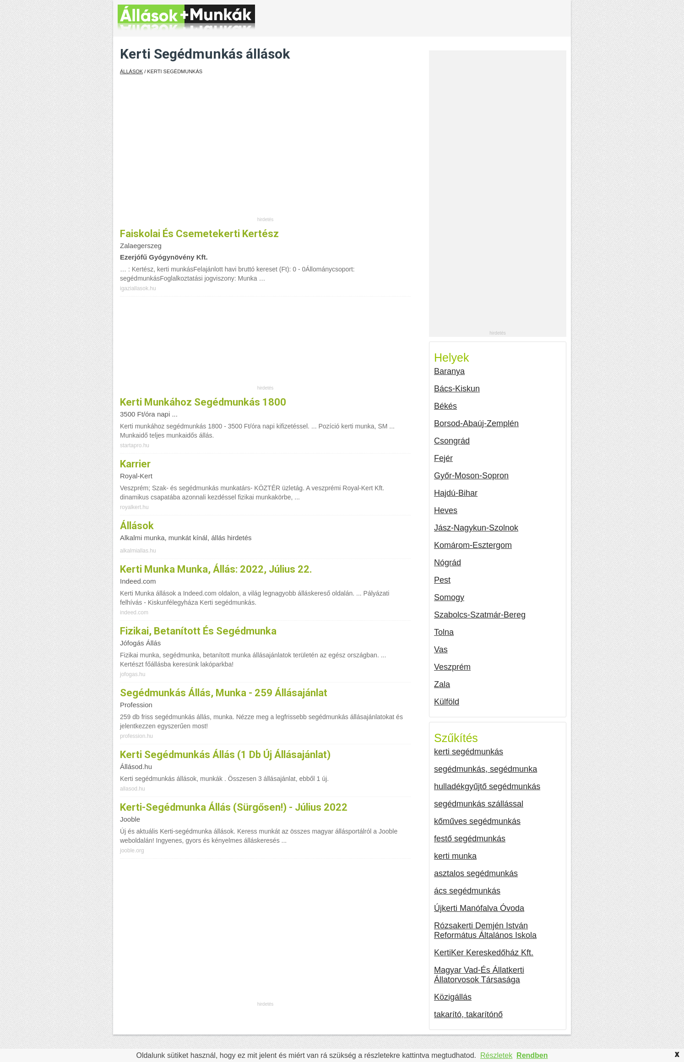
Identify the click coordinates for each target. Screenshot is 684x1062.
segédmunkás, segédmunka (485, 769)
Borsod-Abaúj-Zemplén (476, 423)
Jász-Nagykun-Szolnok (476, 527)
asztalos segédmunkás (476, 873)
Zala (442, 684)
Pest (442, 580)
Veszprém (452, 667)
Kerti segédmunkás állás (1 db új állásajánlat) (225, 754)
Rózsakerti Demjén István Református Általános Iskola (485, 930)
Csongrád (452, 440)
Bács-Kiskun (457, 388)
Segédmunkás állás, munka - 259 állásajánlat (223, 693)
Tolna (444, 632)
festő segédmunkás (469, 838)
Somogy (449, 597)
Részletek (496, 1055)
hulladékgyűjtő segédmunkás (487, 786)
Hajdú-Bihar (456, 493)
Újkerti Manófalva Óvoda (479, 908)
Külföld (446, 701)
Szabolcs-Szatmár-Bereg (480, 614)
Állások (131, 71)
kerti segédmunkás (468, 751)
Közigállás (453, 997)
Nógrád (447, 562)
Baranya (449, 371)
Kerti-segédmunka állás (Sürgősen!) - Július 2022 (233, 807)
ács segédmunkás (467, 890)
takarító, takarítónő (468, 1014)
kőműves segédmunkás (477, 821)
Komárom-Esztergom (473, 545)
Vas (441, 649)
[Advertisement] (265, 152)
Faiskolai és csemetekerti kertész (199, 233)
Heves (445, 510)
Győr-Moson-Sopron (471, 475)
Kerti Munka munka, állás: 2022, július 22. (216, 569)
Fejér (443, 458)
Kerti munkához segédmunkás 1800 (203, 402)
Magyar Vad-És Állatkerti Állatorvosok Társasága (479, 974)
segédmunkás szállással (478, 803)
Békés (445, 406)
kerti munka (455, 856)
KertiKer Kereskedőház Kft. (483, 952)
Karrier (135, 464)
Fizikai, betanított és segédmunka (198, 631)
